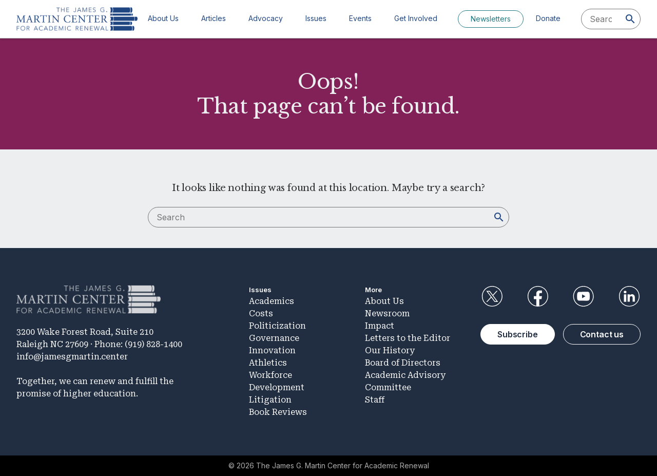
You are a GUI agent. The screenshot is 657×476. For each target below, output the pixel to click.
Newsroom (387, 313)
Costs (261, 313)
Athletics (268, 363)
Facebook (537, 296)
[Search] (630, 19)
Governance (274, 338)
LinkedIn (629, 296)
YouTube (583, 296)
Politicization (277, 326)
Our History (390, 350)
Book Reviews (278, 412)
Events (360, 18)
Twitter (491, 296)
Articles (213, 18)
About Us (163, 18)
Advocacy (265, 18)
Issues (315, 18)
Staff (374, 400)
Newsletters (491, 18)
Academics (271, 301)
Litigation (270, 400)
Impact (379, 326)
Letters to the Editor (407, 338)
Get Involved (415, 18)
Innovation (272, 350)
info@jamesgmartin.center (72, 356)
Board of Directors (402, 363)
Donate (548, 18)
